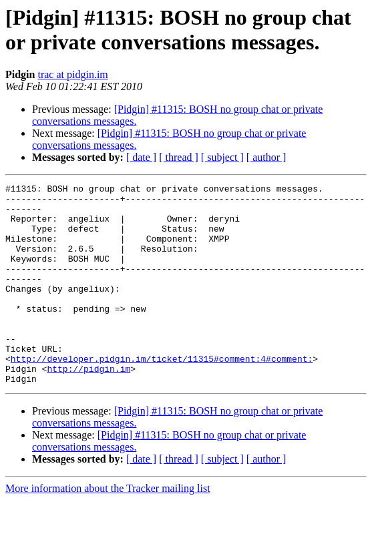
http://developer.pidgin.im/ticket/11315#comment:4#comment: (162, 394)
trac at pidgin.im (72, 74)
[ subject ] (222, 157)
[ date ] (141, 157)
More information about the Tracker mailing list (107, 528)
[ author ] (266, 157)
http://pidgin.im (88, 406)
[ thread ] (178, 157)
